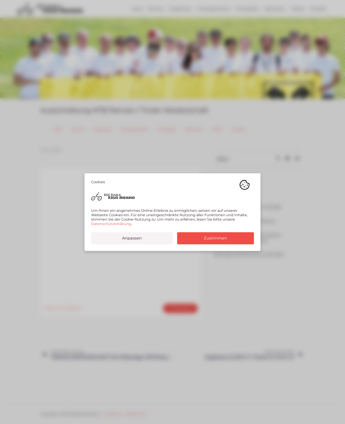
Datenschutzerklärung (111, 224)
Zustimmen (215, 238)
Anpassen (132, 238)
